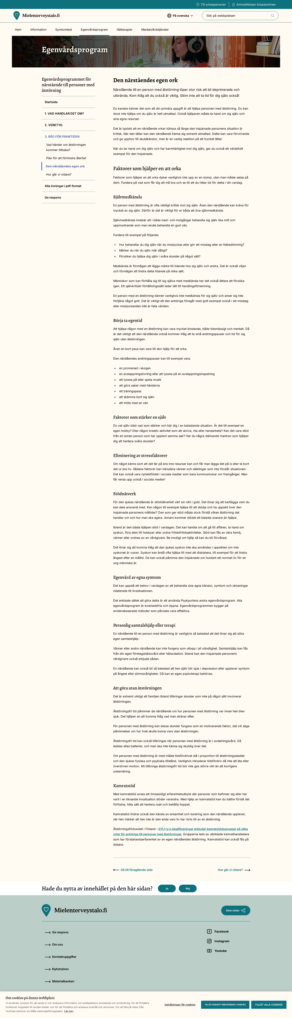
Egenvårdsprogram (94, 29)
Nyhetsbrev (57, 969)
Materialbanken (59, 981)
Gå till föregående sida (133, 870)
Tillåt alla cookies (269, 1004)
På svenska (180, 17)
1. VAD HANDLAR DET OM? (64, 113)
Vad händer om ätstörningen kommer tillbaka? (66, 147)
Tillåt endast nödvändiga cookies (225, 1004)
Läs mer (68, 1011)
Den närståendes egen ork (65, 166)
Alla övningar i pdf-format (63, 186)
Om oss (54, 944)
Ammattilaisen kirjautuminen (254, 4)
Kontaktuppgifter (60, 957)
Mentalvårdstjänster (155, 29)
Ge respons (53, 197)
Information (38, 29)
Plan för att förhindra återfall (66, 158)
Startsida (51, 102)
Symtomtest (63, 29)
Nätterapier (124, 29)
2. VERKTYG (53, 125)
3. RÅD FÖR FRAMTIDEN (62, 136)
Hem (18, 29)
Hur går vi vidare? (58, 174)
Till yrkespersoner (211, 4)
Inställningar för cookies (180, 1004)
